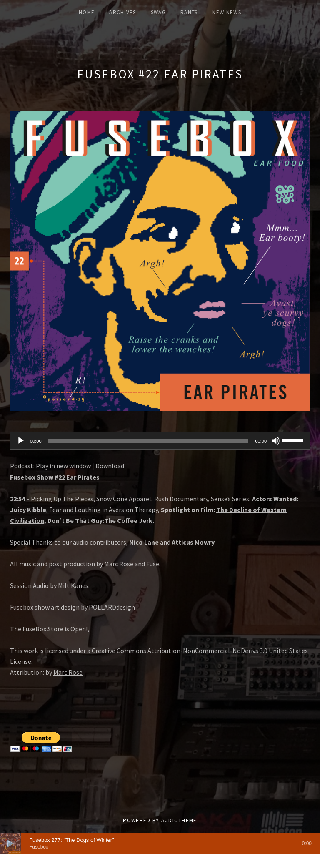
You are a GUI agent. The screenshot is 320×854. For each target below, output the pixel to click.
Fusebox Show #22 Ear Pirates (55, 477)
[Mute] (276, 441)
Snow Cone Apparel (123, 499)
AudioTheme (179, 820)
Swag (158, 12)
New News (226, 12)
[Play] (21, 441)
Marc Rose (118, 564)
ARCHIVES (122, 12)
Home (87, 12)
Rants (189, 12)
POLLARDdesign (112, 607)
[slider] (148, 441)
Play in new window (63, 466)
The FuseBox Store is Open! (49, 629)
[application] (160, 441)
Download (109, 466)
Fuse (152, 564)
